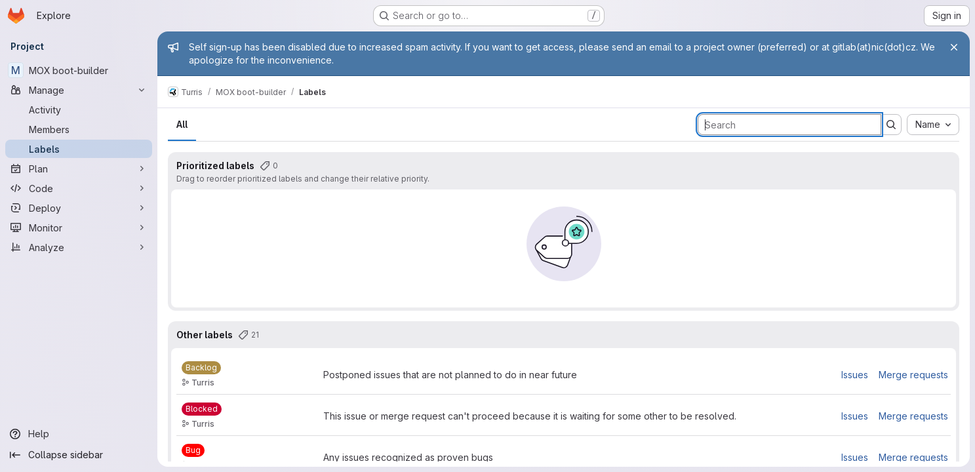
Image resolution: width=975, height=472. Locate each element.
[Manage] (78, 90)
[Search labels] (789, 124)
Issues (854, 374)
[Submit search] (891, 124)
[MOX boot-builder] (78, 70)
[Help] (78, 434)
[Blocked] (202, 409)
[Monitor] (78, 227)
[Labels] (78, 149)
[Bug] (193, 450)
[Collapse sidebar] (78, 455)
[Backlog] (201, 367)
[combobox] (933, 124)
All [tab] (182, 124)
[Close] (954, 47)
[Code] (78, 188)
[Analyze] (78, 247)
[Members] (78, 129)
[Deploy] (78, 208)
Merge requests (913, 374)
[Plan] (78, 168)
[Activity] (78, 109)
